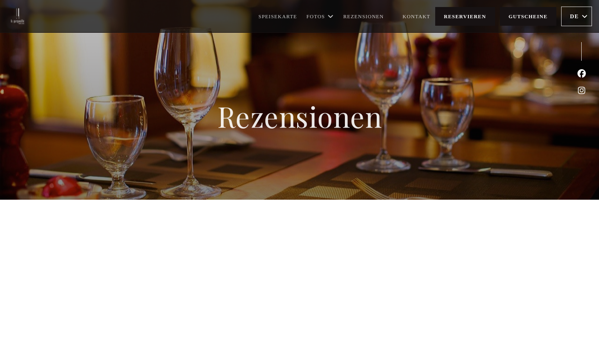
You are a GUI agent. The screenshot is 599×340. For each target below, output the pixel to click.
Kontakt (416, 16)
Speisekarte (277, 16)
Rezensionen (363, 16)
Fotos (320, 16)
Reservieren (465, 16)
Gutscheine (528, 16)
